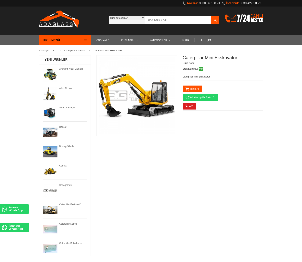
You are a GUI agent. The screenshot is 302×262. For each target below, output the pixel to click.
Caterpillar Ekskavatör (70, 204)
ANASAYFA (103, 40)
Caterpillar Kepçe (68, 223)
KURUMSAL (128, 40)
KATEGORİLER (158, 40)
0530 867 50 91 (201, 3)
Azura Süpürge (67, 107)
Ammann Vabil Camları (71, 69)
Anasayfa (44, 50)
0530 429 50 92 (241, 3)
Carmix (63, 165)
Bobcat (62, 127)
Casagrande (65, 185)
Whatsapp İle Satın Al (200, 97)
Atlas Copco (65, 88)
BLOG (185, 40)
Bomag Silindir (66, 146)
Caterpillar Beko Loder (70, 243)
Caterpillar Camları (74, 50)
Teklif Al (192, 89)
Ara (189, 106)
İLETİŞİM (206, 40)
